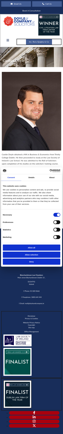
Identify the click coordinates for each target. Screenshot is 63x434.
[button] (16, 4)
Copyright (31, 325)
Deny (31, 262)
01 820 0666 (35, 291)
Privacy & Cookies (31, 318)
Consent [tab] (11, 177)
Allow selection (31, 255)
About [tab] (52, 177)
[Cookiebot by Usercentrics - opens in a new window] (49, 170)
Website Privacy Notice (31, 323)
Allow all (31, 248)
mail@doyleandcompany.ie (34, 303)
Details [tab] (32, 177)
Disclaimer (31, 316)
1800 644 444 (36, 297)
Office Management (31, 332)
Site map (31, 328)
